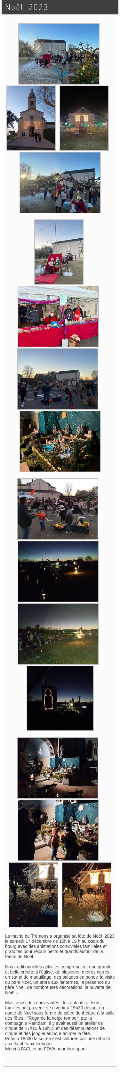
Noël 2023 (27, 7)
